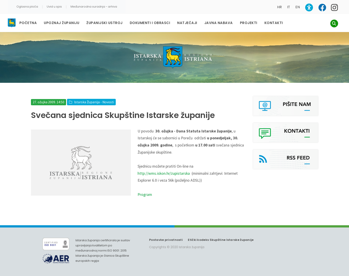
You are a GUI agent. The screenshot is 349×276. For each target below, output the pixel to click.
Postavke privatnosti (166, 240)
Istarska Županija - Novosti (94, 102)
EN (297, 7)
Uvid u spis (54, 6)
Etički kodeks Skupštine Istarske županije (221, 240)
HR (279, 7)
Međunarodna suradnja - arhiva (94, 6)
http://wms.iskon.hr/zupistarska (164, 173)
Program (145, 194)
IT (288, 7)
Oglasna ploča (27, 6)
